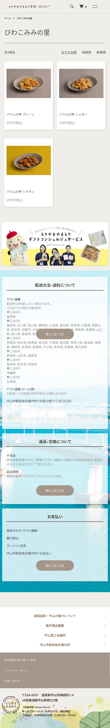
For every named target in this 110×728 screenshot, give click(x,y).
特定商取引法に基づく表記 (20, 660)
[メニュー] (94, 6)
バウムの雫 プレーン (20, 114)
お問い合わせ (12, 681)
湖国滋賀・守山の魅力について (55, 616)
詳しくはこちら (55, 334)
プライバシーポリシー (17, 670)
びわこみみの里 (24, 18)
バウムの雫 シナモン (21, 191)
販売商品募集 (55, 625)
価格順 (86, 52)
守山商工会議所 (55, 635)
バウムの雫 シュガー (73, 114)
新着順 (101, 52)
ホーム (7, 18)
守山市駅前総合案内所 (55, 645)
